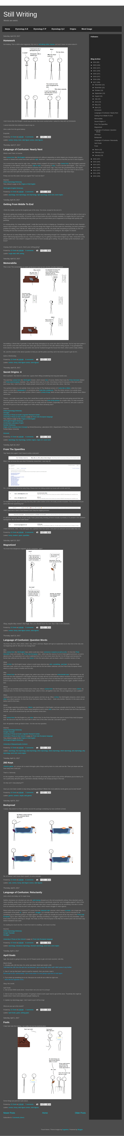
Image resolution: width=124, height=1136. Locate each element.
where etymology (54, 751)
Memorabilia (10, 263)
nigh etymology (42, 195)
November (98, 87)
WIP (17, 253)
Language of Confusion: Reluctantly (22, 892)
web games (28, 795)
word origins (59, 195)
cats (10, 883)
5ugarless (65, 1129)
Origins (73, 29)
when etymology (42, 751)
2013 (95, 167)
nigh (36, 159)
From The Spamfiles (14, 449)
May (96, 105)
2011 (95, 173)
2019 (95, 76)
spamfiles (26, 535)
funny (15, 140)
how (31, 717)
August (97, 96)
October (97, 90)
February (98, 152)
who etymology (77, 751)
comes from (10, 157)
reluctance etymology (23, 946)
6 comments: (29, 880)
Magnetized (9, 545)
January (97, 155)
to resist (67, 910)
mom (19, 140)
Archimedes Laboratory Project (13, 423)
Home (7, 29)
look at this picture (53, 400)
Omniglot (6, 413)
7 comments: (29, 792)
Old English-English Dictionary (13, 188)
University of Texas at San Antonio (14, 417)
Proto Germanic (74, 380)
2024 (95, 62)
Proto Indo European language (43, 417)
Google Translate (9, 732)
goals (18, 1013)
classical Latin (45, 910)
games (11, 795)
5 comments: (29, 137)
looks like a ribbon (64, 388)
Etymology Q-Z (58, 29)
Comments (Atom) (18, 1117)
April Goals (9, 955)
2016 (95, 159)
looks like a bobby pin (46, 390)
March (97, 149)
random (15, 535)
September (98, 93)
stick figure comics (28, 140)
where (79, 689)
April (96, 107)
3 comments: (29, 192)
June (96, 102)
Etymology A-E (21, 29)
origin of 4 (40, 440)
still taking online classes (47, 44)
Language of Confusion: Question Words (25, 640)
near (53, 165)
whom (32, 658)
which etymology (65, 751)
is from (9, 664)
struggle (38, 912)
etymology (12, 195)
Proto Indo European (13, 382)
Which (30, 707)
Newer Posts (9, 1113)
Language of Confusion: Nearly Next (22, 149)
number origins (31, 440)
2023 (95, 65)
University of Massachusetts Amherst (15, 744)
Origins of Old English (28, 184)
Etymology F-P (40, 29)
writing (22, 253)
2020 (95, 74)
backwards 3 (22, 390)
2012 (95, 170)
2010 (95, 176)
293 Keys (8, 762)
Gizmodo (6, 433)
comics (11, 140)
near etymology (21, 195)
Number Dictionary (9, 425)
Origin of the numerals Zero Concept (15, 427)
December (98, 85)
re (20, 912)
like (50, 709)
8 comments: (29, 359)
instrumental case (63, 674)
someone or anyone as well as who (55, 652)
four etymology (20, 440)
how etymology (21, 751)
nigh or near (36, 165)
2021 (95, 71)
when (5, 699)
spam (20, 535)
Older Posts (80, 1113)
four (46, 380)
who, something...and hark (58, 664)
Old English (21, 157)
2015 (95, 162)
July (96, 99)
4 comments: (29, 437)
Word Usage (87, 29)
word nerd (51, 195)
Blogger (80, 1129)
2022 (95, 68)
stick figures (39, 140)
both (34, 900)
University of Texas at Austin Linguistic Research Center (21, 415)
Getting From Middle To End (18, 204)
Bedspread (9, 805)
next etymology (31, 195)
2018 (95, 79)
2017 (95, 82)
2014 (95, 164)
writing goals (25, 1013)
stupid (21, 795)
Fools (6, 1022)
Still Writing (20, 14)
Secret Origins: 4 (12, 372)
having (38, 900)
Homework (9, 40)
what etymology (31, 751)
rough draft (12, 253)
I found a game (8, 766)
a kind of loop (45, 392)
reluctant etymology (36, 946)
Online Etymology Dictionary (12, 182)
